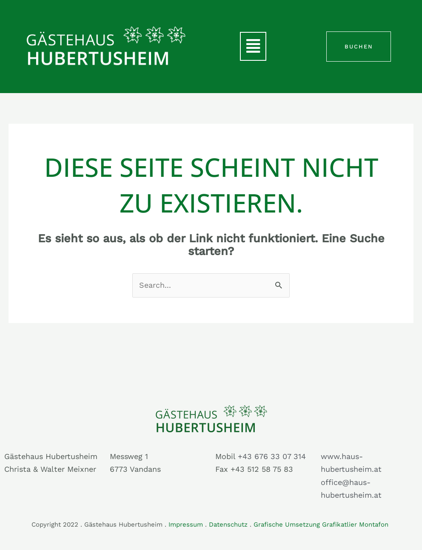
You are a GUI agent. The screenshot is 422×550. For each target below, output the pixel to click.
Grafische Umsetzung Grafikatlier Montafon (322, 524)
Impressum (185, 524)
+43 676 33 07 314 (272, 456)
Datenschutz (228, 524)
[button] (253, 46)
